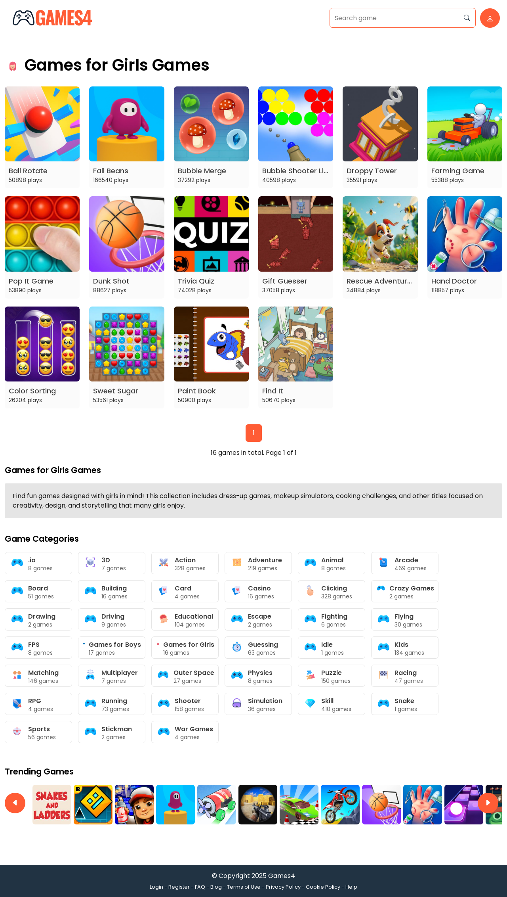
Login (156, 887)
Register (179, 887)
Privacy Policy (283, 887)
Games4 (281, 875)
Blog (216, 887)
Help (351, 887)
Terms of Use (244, 887)
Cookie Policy (323, 887)
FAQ (200, 887)
